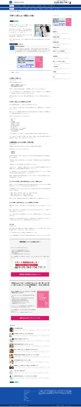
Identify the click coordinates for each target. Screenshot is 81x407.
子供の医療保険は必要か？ (19, 328)
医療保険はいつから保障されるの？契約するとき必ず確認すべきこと (26, 365)
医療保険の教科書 (19, 2)
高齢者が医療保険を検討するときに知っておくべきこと (24, 344)
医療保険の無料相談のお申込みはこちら (30, 274)
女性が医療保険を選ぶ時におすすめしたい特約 (22, 360)
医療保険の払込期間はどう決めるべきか (21, 339)
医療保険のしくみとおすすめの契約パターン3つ (62, 49)
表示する (17, 72)
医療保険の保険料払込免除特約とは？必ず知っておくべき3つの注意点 (26, 355)
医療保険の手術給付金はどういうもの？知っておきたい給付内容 (25, 376)
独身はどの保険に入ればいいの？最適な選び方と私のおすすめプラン (26, 349)
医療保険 (18, 11)
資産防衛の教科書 (13, 11)
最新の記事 (21, 44)
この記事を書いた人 (14, 44)
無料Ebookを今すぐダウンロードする (30, 318)
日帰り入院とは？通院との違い (19, 371)
